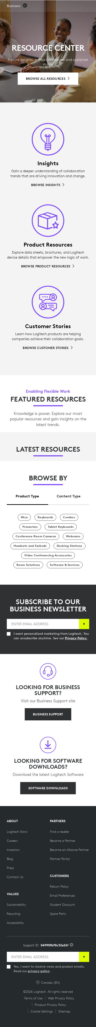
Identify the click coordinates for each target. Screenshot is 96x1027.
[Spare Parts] (58, 914)
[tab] (27, 495)
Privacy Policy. (76, 638)
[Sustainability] (16, 905)
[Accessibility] (15, 923)
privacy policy (39, 971)
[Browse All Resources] (48, 79)
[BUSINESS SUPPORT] (48, 714)
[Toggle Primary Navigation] (90, 5)
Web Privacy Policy (61, 998)
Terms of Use (33, 998)
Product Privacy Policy (50, 1005)
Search (64, 6)
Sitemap (64, 1011)
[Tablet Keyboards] (61, 526)
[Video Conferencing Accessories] (48, 555)
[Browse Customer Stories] (48, 348)
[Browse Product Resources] (48, 266)
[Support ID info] (71, 945)
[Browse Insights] (48, 185)
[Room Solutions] (28, 565)
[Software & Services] (65, 565)
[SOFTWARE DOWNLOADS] (48, 788)
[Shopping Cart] (78, 5)
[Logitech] (30, 5)
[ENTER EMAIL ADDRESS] (43, 624)
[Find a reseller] (59, 832)
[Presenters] (30, 526)
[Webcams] (73, 536)
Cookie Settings (42, 1011)
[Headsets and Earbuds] (30, 546)
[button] (17, 17)
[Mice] (24, 517)
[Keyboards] (45, 517)
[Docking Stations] (70, 546)
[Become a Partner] (62, 841)
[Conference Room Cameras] (35, 536)
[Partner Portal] (60, 859)
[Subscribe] (84, 624)
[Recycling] (13, 914)
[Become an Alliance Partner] (69, 850)
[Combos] (69, 517)
